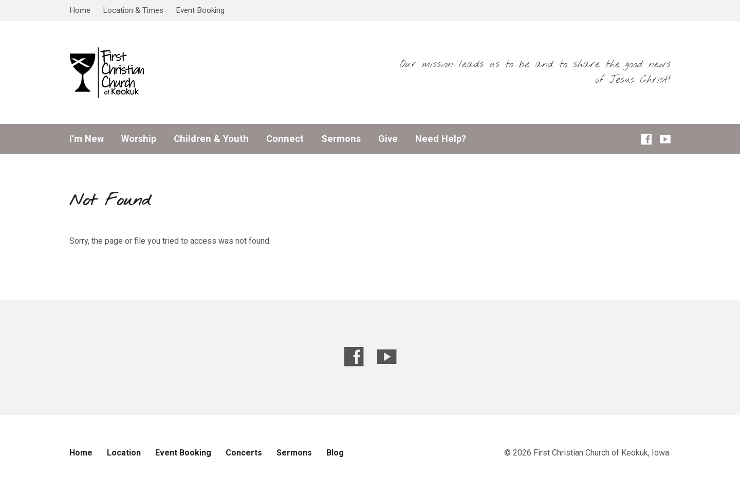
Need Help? (440, 138)
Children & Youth (211, 138)
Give (388, 138)
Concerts (244, 453)
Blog (335, 453)
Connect (285, 138)
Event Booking (200, 10)
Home (79, 10)
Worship (138, 138)
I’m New (86, 138)
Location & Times (133, 10)
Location (124, 453)
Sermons (341, 138)
